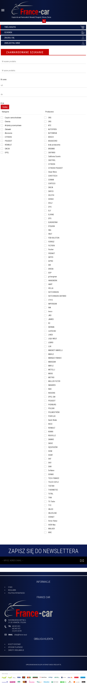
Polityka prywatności (16, 593)
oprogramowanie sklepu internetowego (39, 665)
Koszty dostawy (14, 644)
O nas (10, 587)
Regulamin (12, 590)
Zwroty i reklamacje (16, 650)
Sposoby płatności (15, 647)
